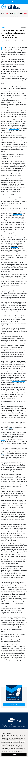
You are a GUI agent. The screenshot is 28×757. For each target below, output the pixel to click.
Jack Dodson (5, 37)
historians (20, 116)
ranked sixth (12, 63)
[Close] (26, 731)
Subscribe (14, 704)
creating (7, 210)
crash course (13, 617)
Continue (14, 754)
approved (22, 238)
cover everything (17, 213)
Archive (3, 27)
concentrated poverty (18, 380)
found (2, 453)
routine (3, 439)
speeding (14, 452)
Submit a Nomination (14, 2)
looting (21, 120)
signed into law (9, 311)
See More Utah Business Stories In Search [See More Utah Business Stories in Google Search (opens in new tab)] (12, 40)
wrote (10, 427)
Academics (13, 116)
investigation (5, 533)
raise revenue (12, 375)
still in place (21, 502)
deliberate (16, 120)
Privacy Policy (13, 748)
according (8, 168)
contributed (14, 246)
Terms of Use (4, 748)
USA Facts (16, 182)
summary (18, 479)
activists (3, 118)
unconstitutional (14, 396)
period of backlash (14, 128)
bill (20, 509)
